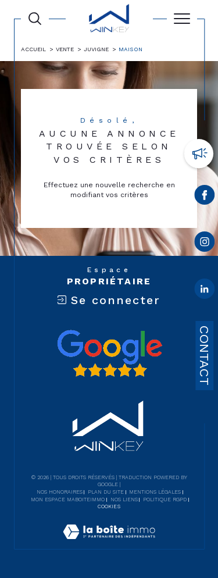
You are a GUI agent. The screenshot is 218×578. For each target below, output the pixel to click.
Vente (65, 49)
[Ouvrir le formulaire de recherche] (35, 19)
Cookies (109, 506)
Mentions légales (155, 492)
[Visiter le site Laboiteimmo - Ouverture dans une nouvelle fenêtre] (109, 544)
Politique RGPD (165, 499)
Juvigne (96, 49)
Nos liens (124, 499)
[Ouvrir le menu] (182, 18)
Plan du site (106, 492)
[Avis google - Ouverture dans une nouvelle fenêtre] (109, 353)
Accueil (33, 49)
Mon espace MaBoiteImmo (68, 499)
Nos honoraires (60, 492)
